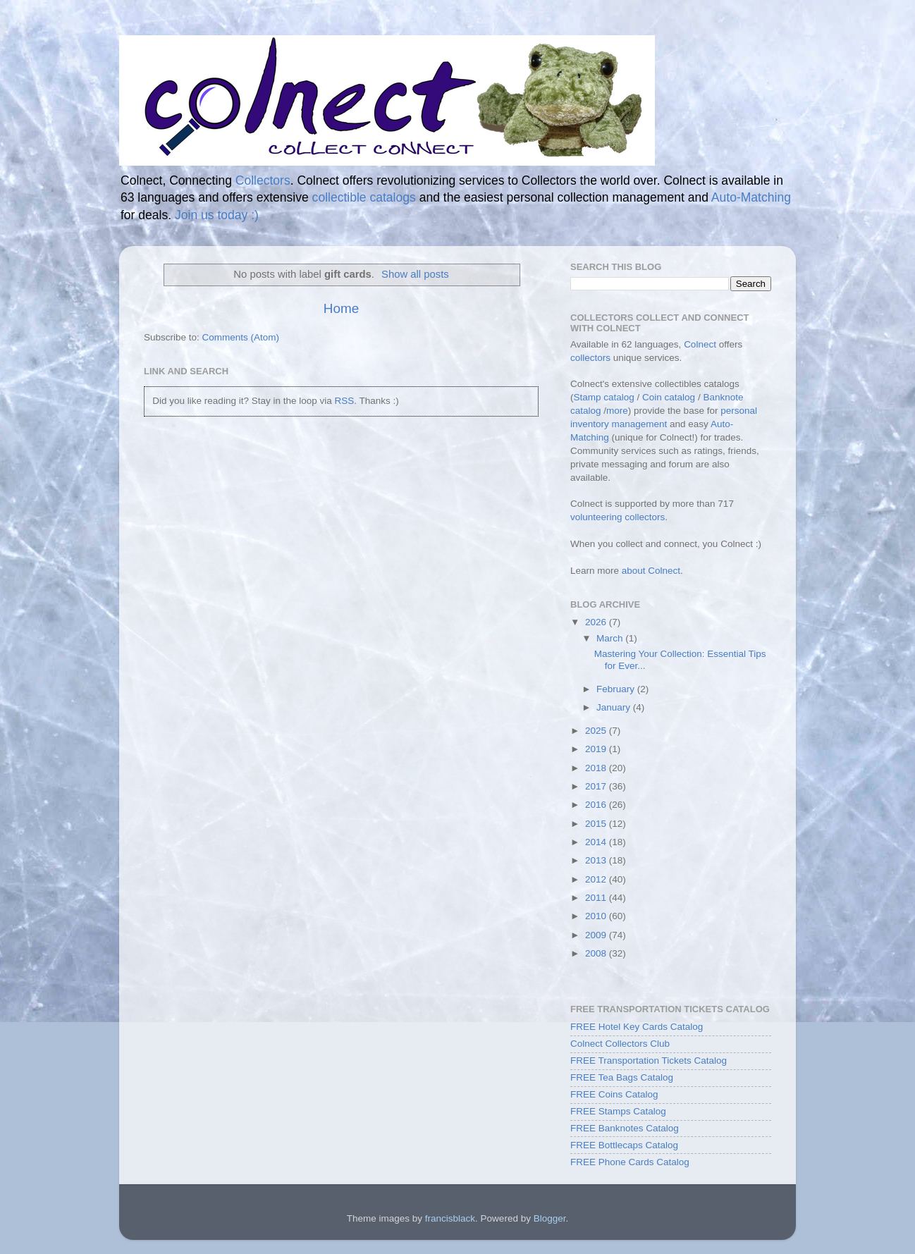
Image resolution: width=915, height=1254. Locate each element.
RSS (344, 400)
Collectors (262, 180)
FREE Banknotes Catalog (624, 1128)
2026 (597, 622)
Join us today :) (217, 215)
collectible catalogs (364, 197)
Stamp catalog (604, 397)
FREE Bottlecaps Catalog (624, 1145)
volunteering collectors (617, 517)
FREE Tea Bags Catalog (621, 1077)
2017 (597, 786)
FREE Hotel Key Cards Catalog (636, 1026)
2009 (597, 935)
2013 (597, 860)
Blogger (550, 1218)
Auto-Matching (751, 197)
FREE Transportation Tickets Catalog (648, 1060)
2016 (597, 804)
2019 (597, 749)
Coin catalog (668, 397)
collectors (590, 357)
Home (341, 308)
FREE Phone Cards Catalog (629, 1162)
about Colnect (651, 570)
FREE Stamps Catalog (618, 1111)
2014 (597, 842)
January (614, 707)
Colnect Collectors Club (620, 1043)
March (610, 638)
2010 (597, 916)
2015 (597, 823)
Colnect (700, 344)
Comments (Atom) (241, 337)
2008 (597, 953)
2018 (597, 768)
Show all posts (415, 274)
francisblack (450, 1218)
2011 (597, 897)
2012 (597, 879)
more (617, 410)
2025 (597, 730)
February (616, 689)
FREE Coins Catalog (614, 1094)
